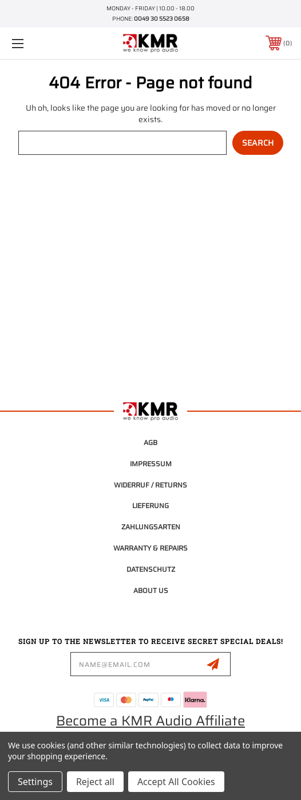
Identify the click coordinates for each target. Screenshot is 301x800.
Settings (35, 781)
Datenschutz (150, 569)
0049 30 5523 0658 (161, 18)
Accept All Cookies (176, 781)
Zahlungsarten (150, 526)
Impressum (151, 463)
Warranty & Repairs (150, 548)
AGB (150, 442)
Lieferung (150, 505)
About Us (150, 590)
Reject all (95, 781)
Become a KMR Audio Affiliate (150, 721)
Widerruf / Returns (150, 484)
